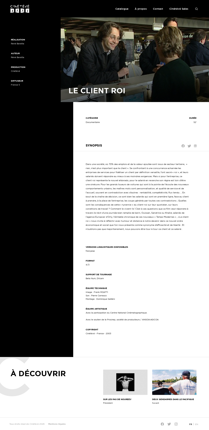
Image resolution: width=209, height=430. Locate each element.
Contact (158, 8)
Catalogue (121, 8)
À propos (141, 8)
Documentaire (93, 122)
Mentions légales (57, 424)
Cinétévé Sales (178, 8)
